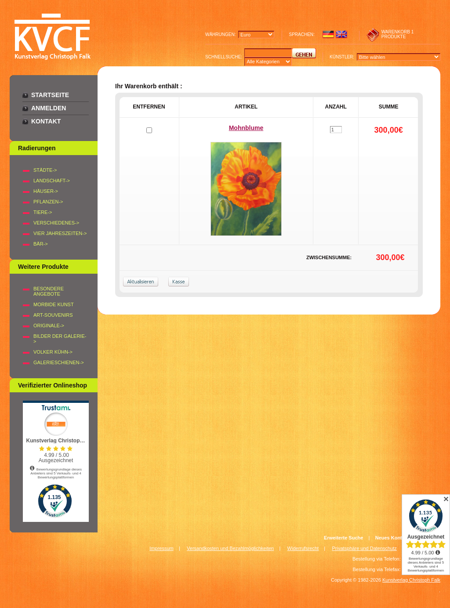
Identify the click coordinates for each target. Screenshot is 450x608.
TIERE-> (42, 212)
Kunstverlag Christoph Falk (411, 580)
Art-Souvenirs (53, 315)
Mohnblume (246, 127)
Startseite (50, 94)
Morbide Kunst (53, 304)
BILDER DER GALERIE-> (59, 338)
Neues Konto (390, 537)
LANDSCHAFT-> (51, 180)
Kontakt (46, 121)
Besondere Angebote (48, 291)
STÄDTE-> (45, 170)
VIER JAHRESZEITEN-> (60, 233)
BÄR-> (40, 243)
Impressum (161, 548)
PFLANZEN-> (48, 201)
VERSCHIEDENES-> (56, 222)
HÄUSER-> (45, 191)
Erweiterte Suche (343, 537)
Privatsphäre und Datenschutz (364, 548)
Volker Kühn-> (53, 352)
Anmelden (48, 108)
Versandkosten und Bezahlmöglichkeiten (230, 548)
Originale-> (48, 325)
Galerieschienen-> (58, 362)
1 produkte (397, 34)
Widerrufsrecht (303, 548)
